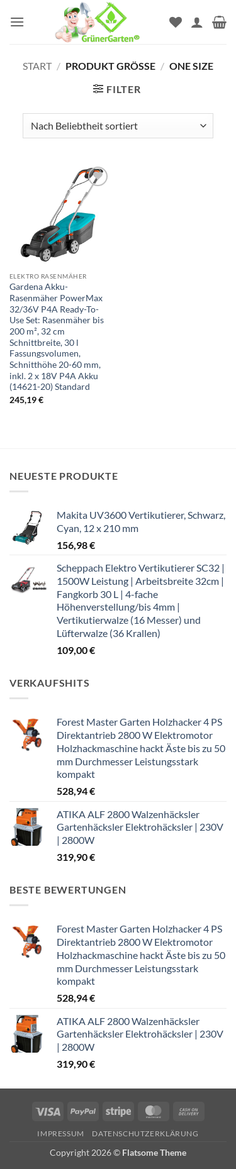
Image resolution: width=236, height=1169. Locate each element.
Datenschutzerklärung (145, 1133)
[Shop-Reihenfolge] (118, 125)
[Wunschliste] (175, 22)
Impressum (60, 1133)
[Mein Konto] (197, 22)
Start (37, 66)
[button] (17, 21)
